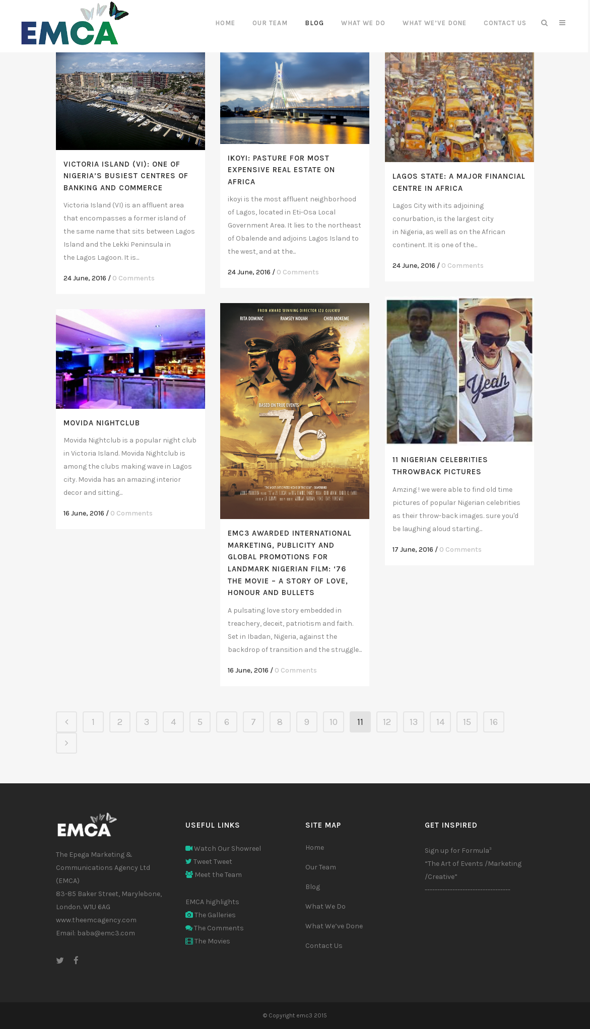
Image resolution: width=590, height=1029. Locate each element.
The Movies (207, 941)
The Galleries (210, 915)
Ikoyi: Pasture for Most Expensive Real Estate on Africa (281, 170)
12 (387, 721)
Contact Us (324, 945)
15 (467, 721)
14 (440, 721)
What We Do (325, 906)
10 (334, 721)
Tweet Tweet (208, 861)
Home (314, 847)
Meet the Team (213, 874)
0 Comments (133, 278)
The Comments (214, 928)
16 (494, 721)
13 (414, 721)
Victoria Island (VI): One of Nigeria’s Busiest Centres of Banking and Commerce (125, 176)
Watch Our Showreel (223, 848)
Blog (312, 887)
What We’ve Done (334, 926)
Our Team (320, 867)
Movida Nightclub (101, 422)
